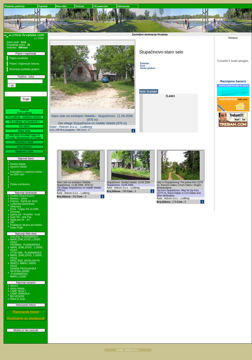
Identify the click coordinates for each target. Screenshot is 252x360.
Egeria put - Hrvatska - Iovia (25, 214)
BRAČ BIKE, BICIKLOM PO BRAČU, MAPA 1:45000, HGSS (25, 263)
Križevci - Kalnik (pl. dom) (23, 201)
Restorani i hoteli (24, 142)
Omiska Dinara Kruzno (22, 196)
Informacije (123, 6)
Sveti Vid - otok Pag (20, 217)
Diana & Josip (17, 299)
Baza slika (61, 6)
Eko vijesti (24, 126)
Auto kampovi (24, 146)
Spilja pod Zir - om (20, 219)
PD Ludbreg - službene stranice (24, 117)
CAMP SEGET (18, 291)
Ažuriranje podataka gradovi (24, 69)
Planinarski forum (26, 312)
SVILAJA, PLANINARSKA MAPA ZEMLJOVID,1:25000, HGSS (25, 239)
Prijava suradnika (18, 58)
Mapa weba (24, 131)
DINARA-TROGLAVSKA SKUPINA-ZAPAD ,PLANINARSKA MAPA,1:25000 (23, 272)
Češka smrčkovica (20, 184)
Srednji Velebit (18, 164)
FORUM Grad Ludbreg (24, 111)
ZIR (12, 222)
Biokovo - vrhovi (18, 198)
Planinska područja (15, 6)
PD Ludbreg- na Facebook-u (24, 121)
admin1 (14, 285)
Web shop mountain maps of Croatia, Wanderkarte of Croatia (24, 136)
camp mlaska (17, 288)
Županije (43, 6)
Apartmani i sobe (24, 151)
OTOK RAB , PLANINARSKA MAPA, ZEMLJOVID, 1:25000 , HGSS (26, 255)
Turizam (79, 6)
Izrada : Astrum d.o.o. (127, 350)
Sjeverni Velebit (18, 166)
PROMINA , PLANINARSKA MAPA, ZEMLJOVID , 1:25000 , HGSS (27, 247)
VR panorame (100, 6)
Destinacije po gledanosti (26, 318)
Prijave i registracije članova (24, 63)
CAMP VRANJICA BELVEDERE (20, 295)
